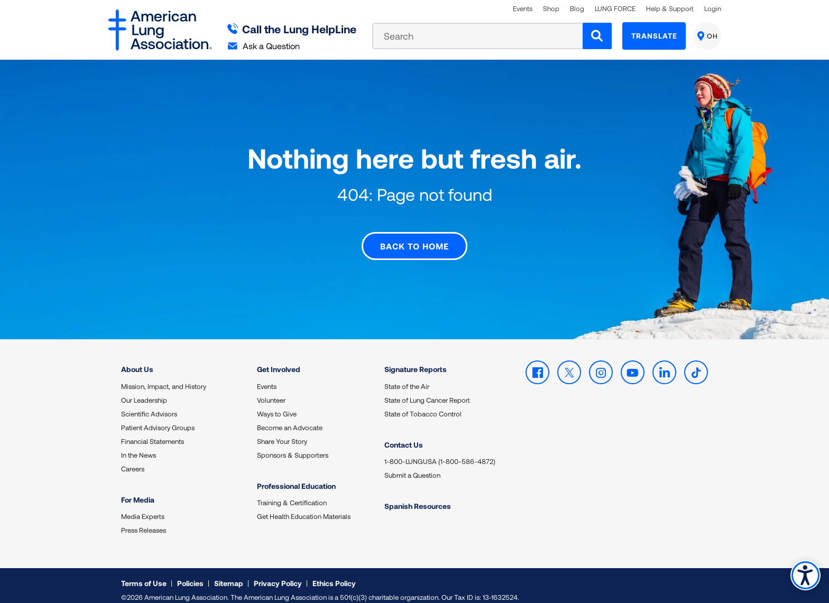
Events (522, 8)
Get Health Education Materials (304, 507)
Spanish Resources (417, 496)
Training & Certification (292, 493)
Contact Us (403, 435)
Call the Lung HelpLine (292, 28)
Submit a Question (412, 465)
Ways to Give (277, 404)
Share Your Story (282, 432)
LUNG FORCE (615, 8)
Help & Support (670, 8)
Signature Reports (415, 359)
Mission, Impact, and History (163, 377)
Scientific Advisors (149, 404)
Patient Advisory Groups (158, 418)
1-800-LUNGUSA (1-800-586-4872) (439, 452)
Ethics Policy (334, 573)
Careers (132, 459)
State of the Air (406, 377)
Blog (577, 8)
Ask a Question (264, 46)
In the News (138, 445)
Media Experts (142, 507)
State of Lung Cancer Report (427, 390)
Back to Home (414, 236)
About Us (137, 359)
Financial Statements (152, 432)
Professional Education (296, 476)
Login (712, 8)
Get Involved (278, 359)
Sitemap (228, 573)
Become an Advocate (290, 418)
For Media (137, 490)
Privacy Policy (278, 573)
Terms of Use (144, 573)
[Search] (597, 36)
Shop (551, 8)
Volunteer (271, 390)
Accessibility (804, 574)
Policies (190, 573)
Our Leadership (144, 390)
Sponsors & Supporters (292, 445)
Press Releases (143, 520)
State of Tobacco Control (423, 404)
